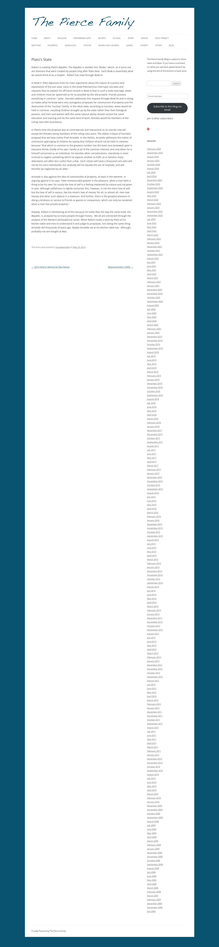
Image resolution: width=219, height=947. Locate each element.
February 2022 (154, 238)
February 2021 (154, 281)
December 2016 (154, 477)
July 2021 (151, 262)
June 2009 (151, 829)
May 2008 (151, 880)
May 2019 (151, 363)
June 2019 (151, 360)
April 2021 (151, 274)
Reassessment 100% (120, 266)
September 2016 (155, 489)
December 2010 (154, 758)
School (117, 38)
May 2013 (151, 645)
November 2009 (154, 809)
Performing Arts (82, 38)
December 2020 (154, 289)
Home (34, 38)
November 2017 (154, 434)
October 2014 (153, 579)
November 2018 (154, 387)
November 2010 (154, 762)
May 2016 (151, 504)
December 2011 (154, 711)
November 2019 (154, 340)
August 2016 (153, 493)
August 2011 (153, 727)
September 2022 (155, 215)
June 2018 (151, 406)
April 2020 (151, 320)
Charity (144, 45)
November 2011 (154, 715)
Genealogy (70, 45)
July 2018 (151, 403)
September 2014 (155, 582)
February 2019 (154, 375)
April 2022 (151, 231)
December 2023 (154, 180)
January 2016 (153, 520)
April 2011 (151, 743)
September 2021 (155, 254)
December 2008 (154, 852)
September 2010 (155, 770)
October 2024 (153, 164)
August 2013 (153, 633)
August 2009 (153, 821)
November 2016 (154, 481)
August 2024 (153, 168)
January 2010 (153, 801)
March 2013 (152, 653)
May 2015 (151, 551)
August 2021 (153, 258)
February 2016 (154, 516)
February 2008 (154, 891)
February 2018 (154, 422)
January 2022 (153, 242)
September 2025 (155, 152)
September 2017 (155, 442)
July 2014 (151, 590)
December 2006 (154, 903)
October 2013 (153, 625)
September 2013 (155, 629)
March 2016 (152, 512)
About (47, 38)
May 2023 (151, 195)
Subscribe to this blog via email (167, 108)
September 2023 (155, 188)
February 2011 (154, 751)
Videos (144, 38)
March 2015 (152, 559)
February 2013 (154, 657)
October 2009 (153, 813)
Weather (36, 45)
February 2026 (154, 148)
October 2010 (153, 766)
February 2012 (154, 704)
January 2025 (153, 160)
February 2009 (154, 844)
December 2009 (154, 805)
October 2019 (153, 344)
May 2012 (151, 692)
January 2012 (153, 708)
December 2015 (154, 524)
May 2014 (151, 598)
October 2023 (153, 184)
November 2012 (154, 668)
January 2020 (153, 332)
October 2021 (153, 250)
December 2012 (154, 665)
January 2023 (153, 207)
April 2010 (151, 790)
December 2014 (154, 571)
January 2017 (153, 473)
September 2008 (155, 864)
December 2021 (154, 246)
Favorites (53, 45)
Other (158, 45)
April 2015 (151, 555)
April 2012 (151, 696)
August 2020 (153, 305)
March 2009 (152, 840)
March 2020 (152, 324)
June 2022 (151, 223)
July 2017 (151, 449)
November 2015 (154, 528)
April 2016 (151, 508)
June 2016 (151, 500)
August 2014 (153, 586)
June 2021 (151, 266)
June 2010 (151, 782)
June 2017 (151, 453)
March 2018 (152, 418)
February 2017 (154, 469)
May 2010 (151, 786)
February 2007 (154, 899)
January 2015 (153, 567)
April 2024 (151, 176)
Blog (171, 45)
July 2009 (151, 825)
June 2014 (151, 594)
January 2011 (153, 754)
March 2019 (152, 371)
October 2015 (153, 532)
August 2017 (153, 446)
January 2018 (153, 426)
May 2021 (151, 270)
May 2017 (151, 457)
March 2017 (152, 465)
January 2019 (153, 379)
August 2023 (153, 191)
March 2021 (152, 277)
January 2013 (153, 661)
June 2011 (151, 735)
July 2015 (151, 543)
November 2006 (154, 907)
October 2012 (153, 672)
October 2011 (153, 719)
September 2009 (155, 817)
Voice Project (162, 38)
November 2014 (154, 575)
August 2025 (153, 156)
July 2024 (151, 172)
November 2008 (154, 856)
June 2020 (151, 313)
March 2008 (152, 887)
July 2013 (151, 637)
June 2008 (151, 876)
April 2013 (151, 649)
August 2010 (153, 774)
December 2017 (154, 430)
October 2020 (153, 297)
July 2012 (151, 684)
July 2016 (151, 496)
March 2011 (152, 747)
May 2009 (151, 833)
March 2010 (152, 794)
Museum (62, 38)
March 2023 (152, 199)
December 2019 (154, 336)
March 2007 (152, 895)
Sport (131, 38)
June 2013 (151, 641)
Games (129, 45)
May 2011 (151, 739)
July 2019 (151, 356)
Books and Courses (109, 45)
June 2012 (151, 688)
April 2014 (151, 602)
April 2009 (151, 837)
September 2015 (155, 536)
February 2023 (154, 203)
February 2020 (154, 328)
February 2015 (154, 563)
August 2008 (153, 868)
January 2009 (153, 848)
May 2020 (151, 317)
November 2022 (154, 211)
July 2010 (151, 778)
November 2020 (154, 293)
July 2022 (151, 219)
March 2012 (152, 700)
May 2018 (151, 410)
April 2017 (151, 461)
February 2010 (154, 797)
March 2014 (152, 606)
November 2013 (154, 622)
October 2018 (153, 391)
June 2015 (151, 547)
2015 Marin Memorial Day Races (50, 266)
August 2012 (153, 680)
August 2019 (153, 352)
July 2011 (151, 731)
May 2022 (151, 227)
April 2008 (151, 883)
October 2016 (153, 485)
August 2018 (153, 399)
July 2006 (151, 911)
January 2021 (153, 285)
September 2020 (155, 301)
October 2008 (153, 860)
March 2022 (152, 234)
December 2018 (154, 383)
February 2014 (154, 610)
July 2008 (151, 872)
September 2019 (155, 348)
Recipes (102, 38)
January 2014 (153, 614)
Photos (87, 45)
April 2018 (151, 414)
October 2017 (153, 438)
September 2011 (155, 723)
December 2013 (154, 618)
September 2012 (155, 676)
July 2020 (151, 309)
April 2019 (151, 367)
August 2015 (153, 539)
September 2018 (155, 395)
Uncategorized (62, 247)
